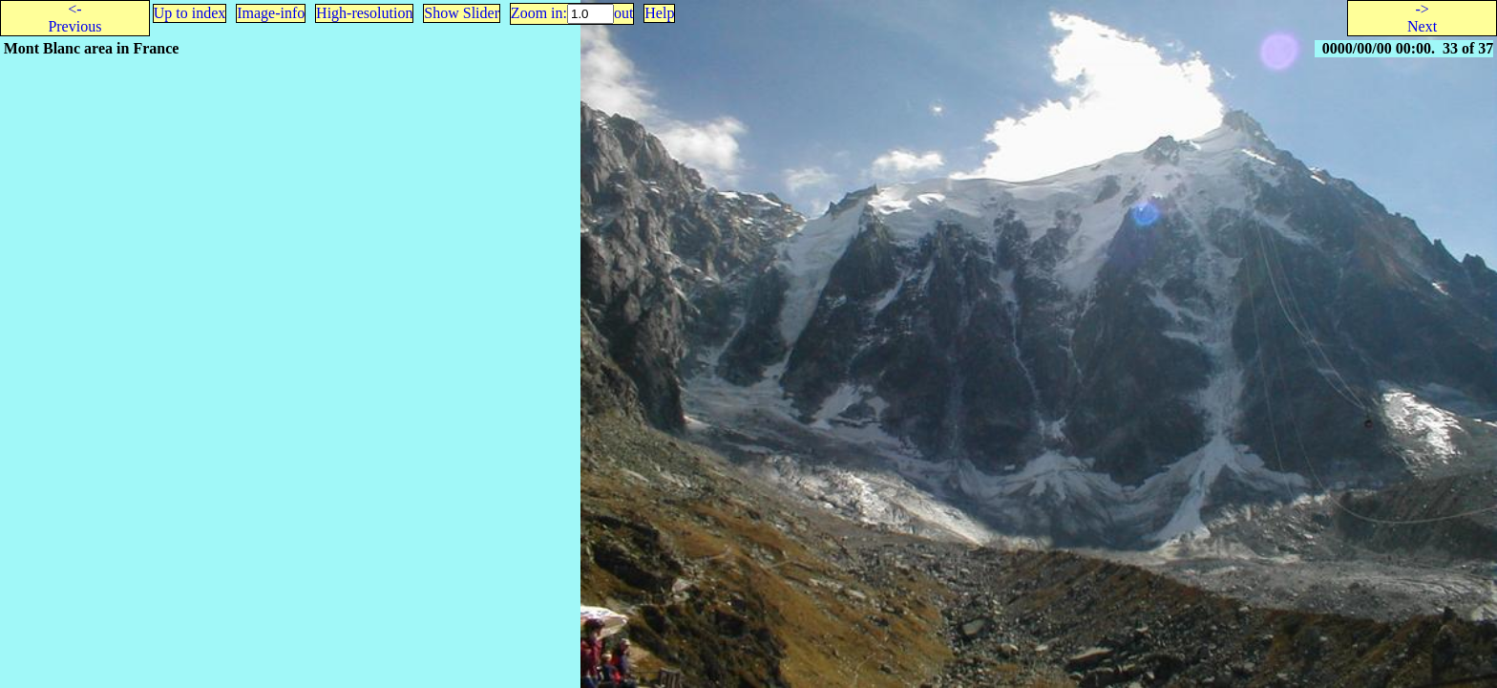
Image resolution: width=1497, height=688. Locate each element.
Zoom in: (539, 13)
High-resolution (364, 13)
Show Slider (461, 13)
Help (659, 13)
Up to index (190, 13)
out (623, 13)
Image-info (271, 13)
